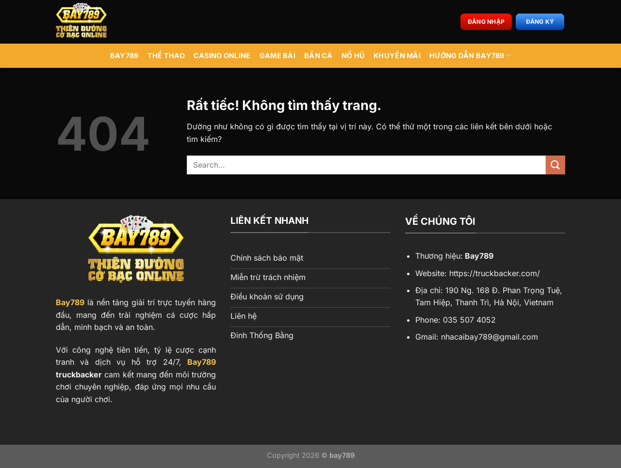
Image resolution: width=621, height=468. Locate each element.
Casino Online (222, 55)
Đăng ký (540, 21)
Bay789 (70, 302)
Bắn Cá (318, 55)
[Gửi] (555, 165)
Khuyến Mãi (397, 55)
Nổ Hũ (353, 55)
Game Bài (277, 55)
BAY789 (124, 55)
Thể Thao (166, 55)
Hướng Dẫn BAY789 (470, 55)
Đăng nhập (486, 21)
